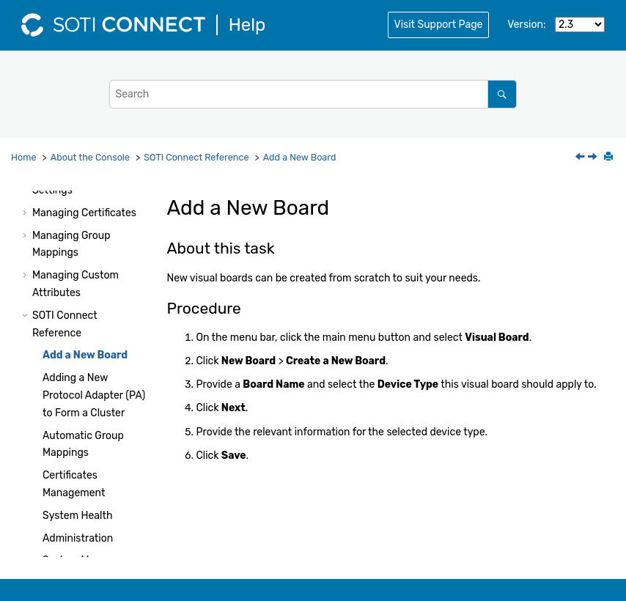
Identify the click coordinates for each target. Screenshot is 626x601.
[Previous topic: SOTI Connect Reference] (581, 158)
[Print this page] (610, 157)
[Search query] (312, 94)
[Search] (501, 94)
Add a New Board (299, 157)
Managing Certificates (84, 213)
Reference (196, 157)
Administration (78, 538)
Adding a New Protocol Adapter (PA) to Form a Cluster (94, 395)
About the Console (90, 157)
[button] (26, 213)
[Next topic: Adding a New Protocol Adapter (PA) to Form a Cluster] (594, 158)
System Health (77, 515)
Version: (526, 24)
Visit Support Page (438, 24)
